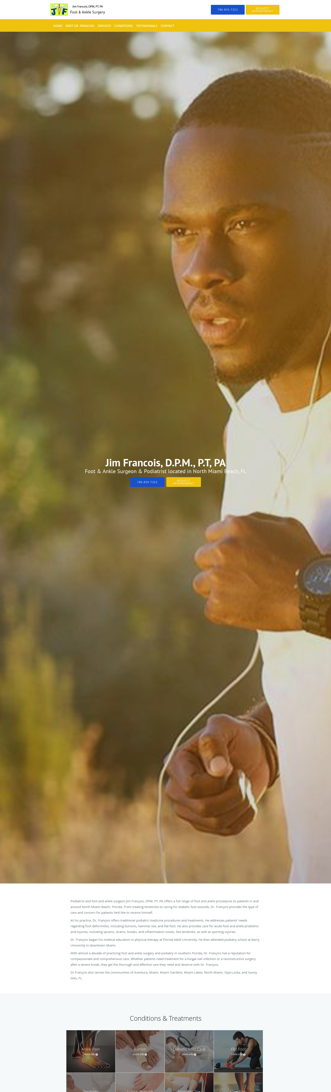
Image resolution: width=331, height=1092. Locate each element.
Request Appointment (183, 482)
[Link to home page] (71, 9)
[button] (262, 10)
